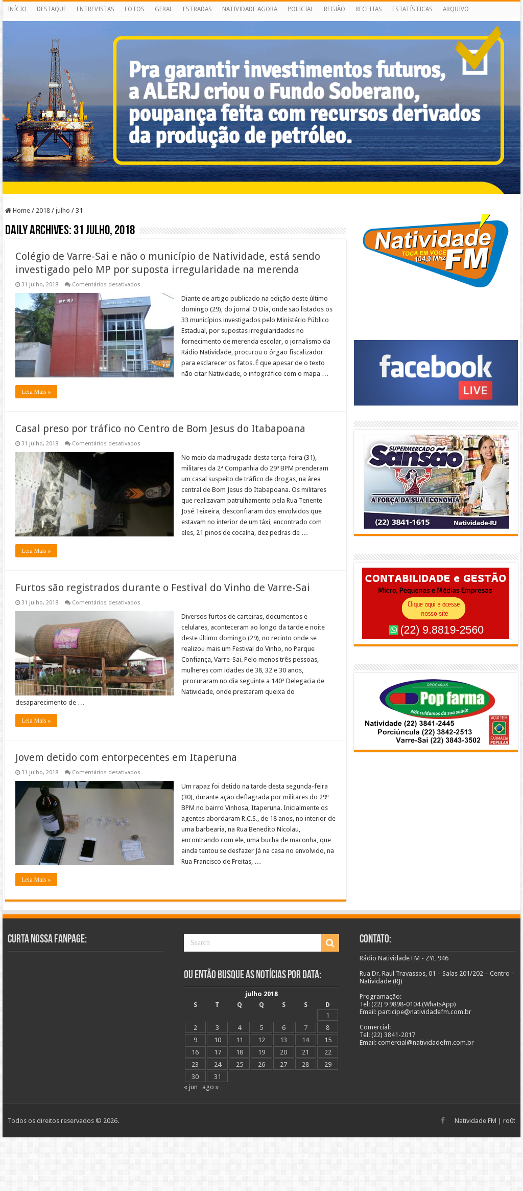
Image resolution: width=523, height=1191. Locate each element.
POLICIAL (301, 9)
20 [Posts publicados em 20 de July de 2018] (283, 1052)
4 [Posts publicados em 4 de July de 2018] (239, 1027)
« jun (191, 1087)
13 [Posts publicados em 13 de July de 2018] (283, 1040)
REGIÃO (334, 9)
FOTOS (135, 9)
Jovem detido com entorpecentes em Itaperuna (126, 757)
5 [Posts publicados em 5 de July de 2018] (261, 1027)
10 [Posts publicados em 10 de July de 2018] (217, 1040)
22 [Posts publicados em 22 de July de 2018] (327, 1052)
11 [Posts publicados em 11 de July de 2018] (239, 1040)
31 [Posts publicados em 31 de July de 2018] (217, 1077)
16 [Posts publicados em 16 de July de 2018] (195, 1052)
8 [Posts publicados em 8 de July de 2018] (327, 1027)
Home (17, 210)
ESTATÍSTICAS (412, 9)
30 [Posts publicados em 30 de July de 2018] (195, 1077)
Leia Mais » (36, 391)
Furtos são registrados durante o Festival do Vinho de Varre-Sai (162, 587)
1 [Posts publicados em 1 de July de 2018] (327, 1015)
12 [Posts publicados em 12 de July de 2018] (261, 1040)
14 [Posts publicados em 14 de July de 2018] (305, 1040)
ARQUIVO (456, 9)
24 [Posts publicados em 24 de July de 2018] (217, 1064)
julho (63, 210)
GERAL (164, 9)
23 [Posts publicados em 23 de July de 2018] (195, 1064)
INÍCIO (17, 9)
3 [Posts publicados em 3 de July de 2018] (217, 1027)
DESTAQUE (51, 9)
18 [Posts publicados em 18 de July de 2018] (239, 1052)
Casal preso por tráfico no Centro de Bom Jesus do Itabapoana (160, 428)
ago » (210, 1087)
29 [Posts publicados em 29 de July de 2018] (327, 1064)
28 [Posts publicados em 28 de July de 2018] (305, 1064)
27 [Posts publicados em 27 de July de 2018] (283, 1064)
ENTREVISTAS (95, 9)
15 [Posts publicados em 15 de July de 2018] (327, 1040)
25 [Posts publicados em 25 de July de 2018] (239, 1064)
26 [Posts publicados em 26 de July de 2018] (261, 1064)
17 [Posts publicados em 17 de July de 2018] (217, 1052)
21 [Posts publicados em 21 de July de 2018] (305, 1052)
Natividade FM (475, 1121)
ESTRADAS (197, 9)
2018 (43, 210)
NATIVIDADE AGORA (249, 9)
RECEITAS (368, 9)
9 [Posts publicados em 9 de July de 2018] (195, 1040)
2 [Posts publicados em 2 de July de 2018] (195, 1027)
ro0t (509, 1121)
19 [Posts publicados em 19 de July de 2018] (261, 1052)
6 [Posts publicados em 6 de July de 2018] (284, 1027)
